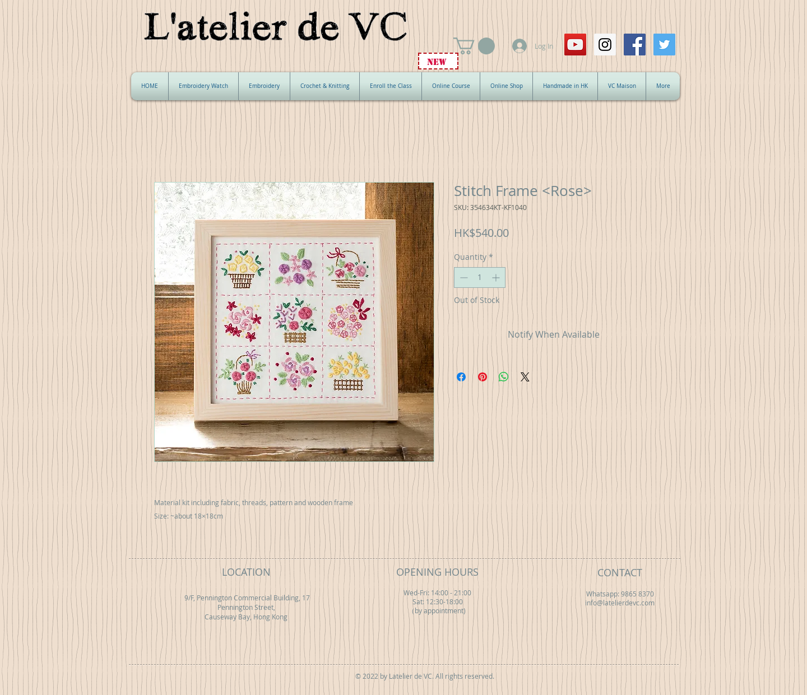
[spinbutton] (480, 277)
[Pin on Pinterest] (482, 377)
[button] (474, 46)
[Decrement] (463, 277)
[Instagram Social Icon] (605, 44)
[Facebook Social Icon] (635, 44)
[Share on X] (525, 377)
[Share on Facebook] (461, 377)
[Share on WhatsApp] (504, 377)
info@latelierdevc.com (620, 603)
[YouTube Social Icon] (575, 44)
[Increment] (497, 277)
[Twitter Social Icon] (664, 44)
